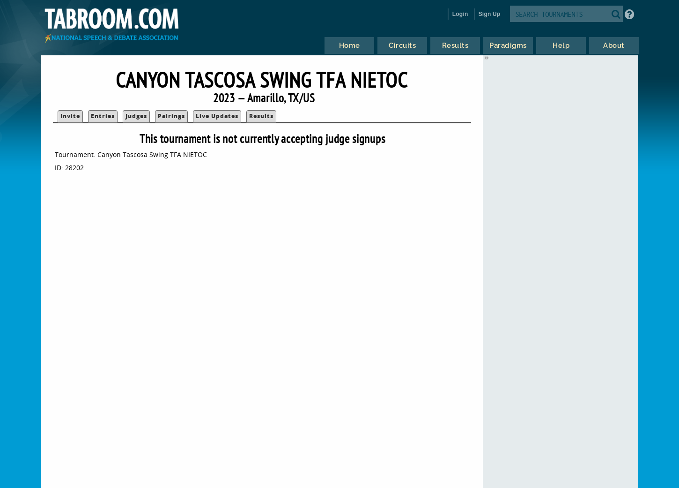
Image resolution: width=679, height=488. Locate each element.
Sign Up (490, 14)
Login (460, 14)
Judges (136, 116)
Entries (103, 116)
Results (261, 116)
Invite (70, 116)
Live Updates (217, 116)
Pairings (171, 116)
